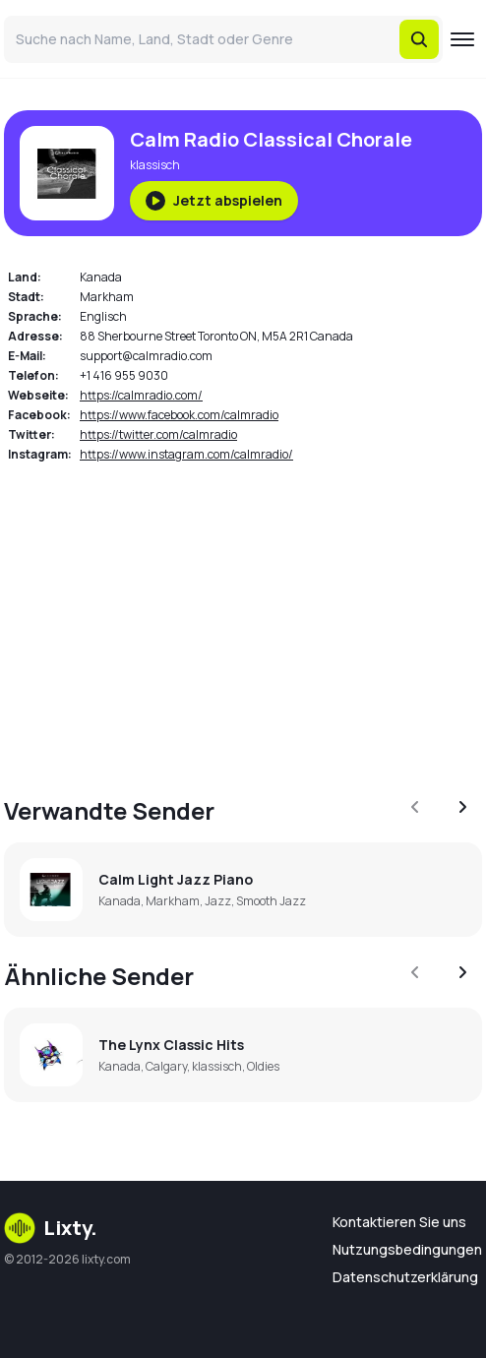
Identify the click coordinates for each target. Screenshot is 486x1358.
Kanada (101, 277)
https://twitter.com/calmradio (158, 434)
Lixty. (50, 1228)
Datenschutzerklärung (405, 1276)
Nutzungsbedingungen (407, 1249)
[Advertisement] (243, 618)
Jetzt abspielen (214, 201)
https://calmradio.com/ (141, 395)
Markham (107, 296)
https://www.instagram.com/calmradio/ (186, 454)
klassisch (155, 164)
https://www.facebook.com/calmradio (179, 414)
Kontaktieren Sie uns (399, 1221)
